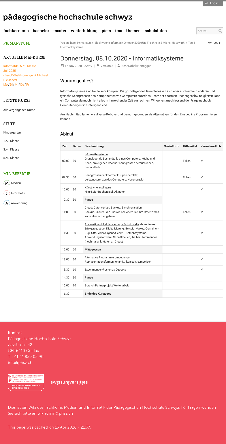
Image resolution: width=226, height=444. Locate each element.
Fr (27, 84)
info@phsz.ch (20, 362)
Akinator (119, 191)
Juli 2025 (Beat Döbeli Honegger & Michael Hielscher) (25, 73)
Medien (12, 183)
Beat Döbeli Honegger (136, 66)
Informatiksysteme (96, 154)
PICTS (106, 30)
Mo (5, 84)
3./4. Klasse (11, 149)
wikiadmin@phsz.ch (55, 413)
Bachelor (41, 30)
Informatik (14, 193)
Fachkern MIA (16, 30)
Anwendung (15, 203)
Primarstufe (16, 43)
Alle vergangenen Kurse (19, 110)
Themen (133, 30)
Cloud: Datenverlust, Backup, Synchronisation (113, 207)
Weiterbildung (84, 30)
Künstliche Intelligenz (98, 187)
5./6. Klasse (11, 158)
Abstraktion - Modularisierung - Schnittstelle (112, 224)
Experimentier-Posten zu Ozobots (105, 269)
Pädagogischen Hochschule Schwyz (146, 407)
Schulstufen (156, 30)
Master (59, 30)
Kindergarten (12, 132)
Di (11, 84)
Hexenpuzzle (135, 179)
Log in (214, 3)
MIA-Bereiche (16, 173)
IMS (118, 30)
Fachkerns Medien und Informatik (75, 407)
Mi (16, 84)
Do (22, 84)
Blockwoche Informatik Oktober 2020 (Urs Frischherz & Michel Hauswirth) (139, 42)
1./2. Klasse (11, 141)
